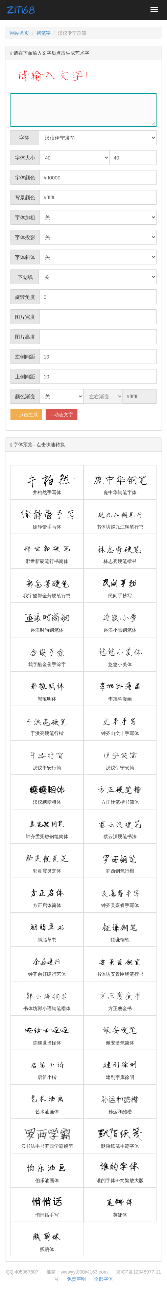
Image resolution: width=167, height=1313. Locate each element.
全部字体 (103, 1279)
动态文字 (61, 415)
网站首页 (19, 33)
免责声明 (76, 1279)
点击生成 (26, 415)
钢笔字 (44, 33)
